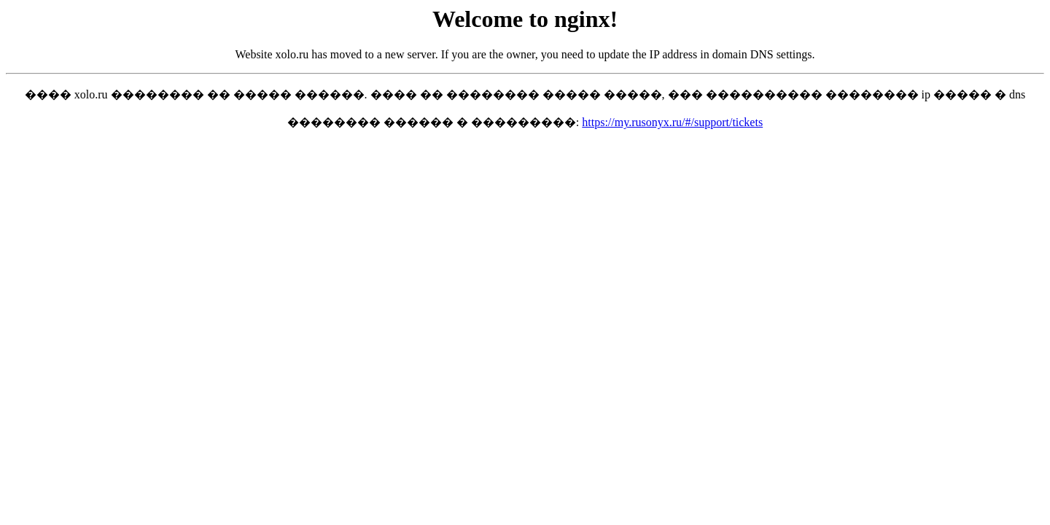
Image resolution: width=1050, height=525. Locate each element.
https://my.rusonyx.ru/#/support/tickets (672, 122)
